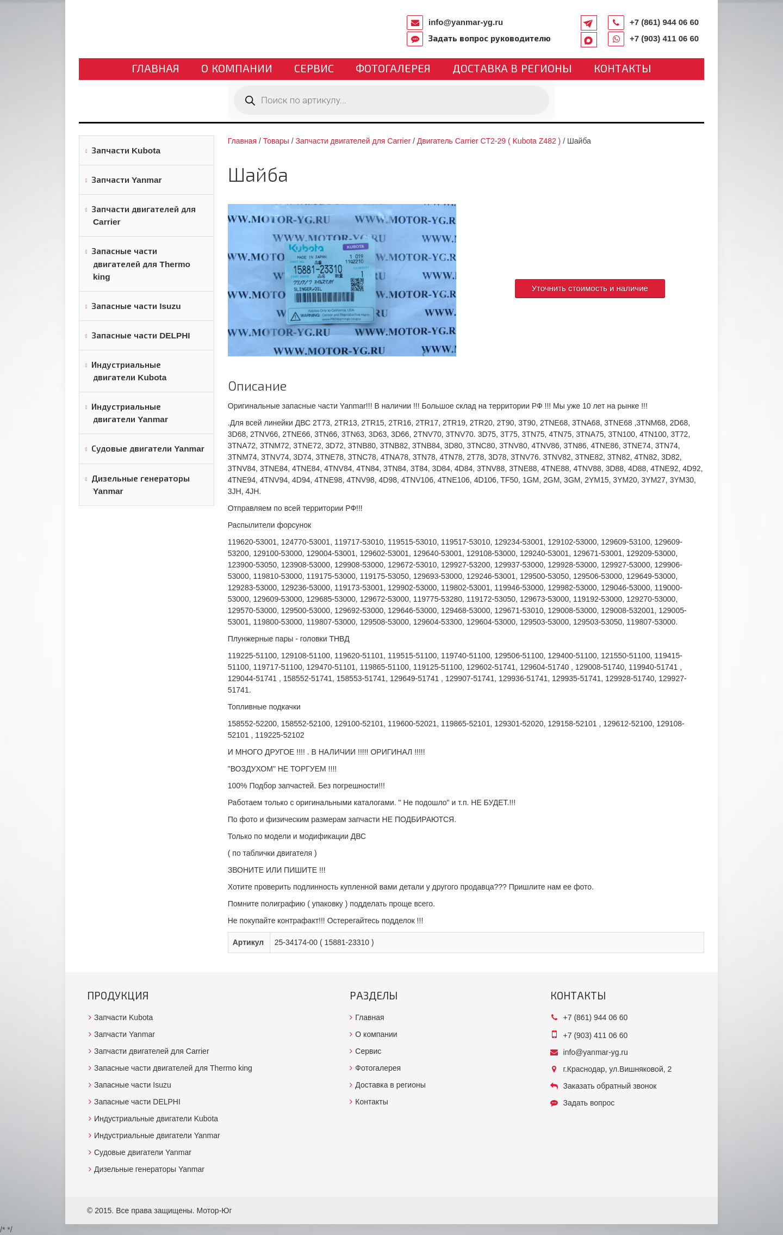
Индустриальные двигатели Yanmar (129, 413)
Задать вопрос (589, 1102)
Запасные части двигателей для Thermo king (140, 263)
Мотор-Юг (214, 1210)
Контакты (622, 69)
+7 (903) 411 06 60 (664, 38)
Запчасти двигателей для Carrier (143, 215)
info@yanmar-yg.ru (465, 22)
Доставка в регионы (512, 69)
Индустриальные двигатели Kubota (129, 371)
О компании (236, 69)
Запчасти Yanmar (126, 179)
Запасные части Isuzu (136, 306)
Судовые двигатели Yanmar (147, 448)
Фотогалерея (393, 69)
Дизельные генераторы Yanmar (140, 485)
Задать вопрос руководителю (489, 38)
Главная (155, 69)
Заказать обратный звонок (610, 1086)
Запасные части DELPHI (140, 335)
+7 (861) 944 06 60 (664, 22)
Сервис (314, 69)
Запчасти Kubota (125, 150)
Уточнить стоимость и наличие (590, 288)
